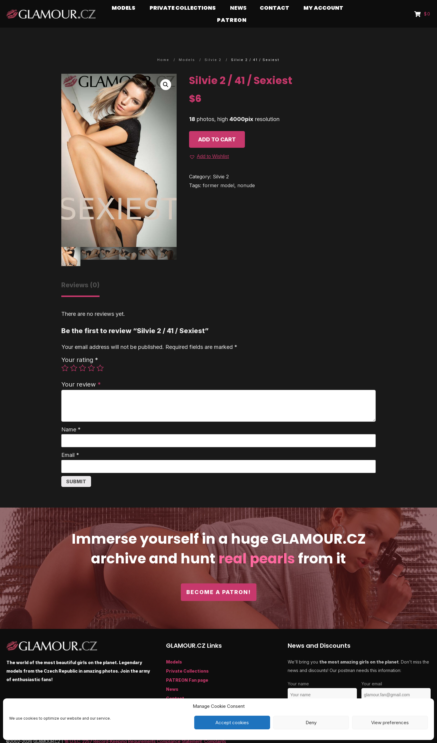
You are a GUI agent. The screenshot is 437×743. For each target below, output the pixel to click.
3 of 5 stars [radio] (82, 356)
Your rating (79, 348)
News (172, 677)
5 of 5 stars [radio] (100, 356)
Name (71, 417)
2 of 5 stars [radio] (73, 356)
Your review (81, 372)
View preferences (390, 722)
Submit (76, 470)
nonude (246, 174)
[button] (165, 72)
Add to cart (217, 127)
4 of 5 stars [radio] (91, 356)
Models (174, 650)
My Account (179, 695)
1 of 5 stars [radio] (65, 356)
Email (70, 443)
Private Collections (187, 659)
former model (218, 174)
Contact (175, 686)
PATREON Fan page (187, 668)
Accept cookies (232, 722)
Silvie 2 (221, 165)
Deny (311, 722)
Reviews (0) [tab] (80, 273)
